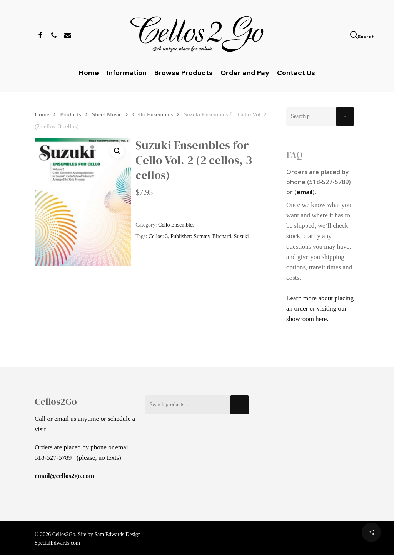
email (304, 192)
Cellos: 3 (158, 236)
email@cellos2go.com (64, 475)
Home (42, 114)
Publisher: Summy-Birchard (200, 236)
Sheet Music (107, 114)
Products (70, 114)
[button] (117, 151)
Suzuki (241, 236)
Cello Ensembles (152, 114)
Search (345, 116)
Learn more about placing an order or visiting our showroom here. (320, 308)
